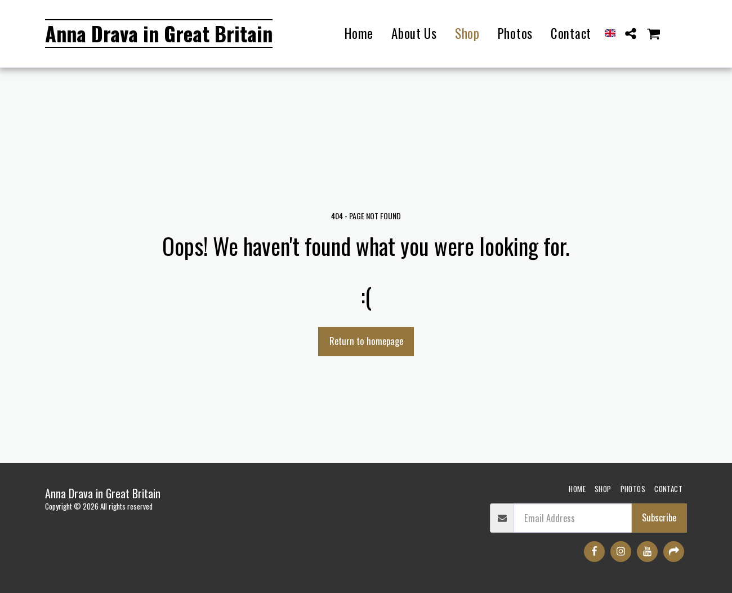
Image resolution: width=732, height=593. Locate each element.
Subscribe (659, 517)
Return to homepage (366, 341)
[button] (631, 33)
